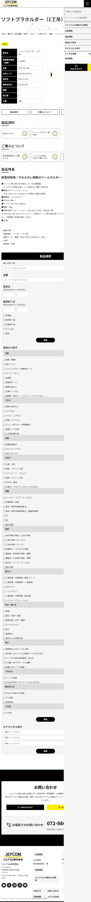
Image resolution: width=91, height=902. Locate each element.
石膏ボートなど (11, 392)
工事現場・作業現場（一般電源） (18, 583)
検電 (6, 611)
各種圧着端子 (10, 445)
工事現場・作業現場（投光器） (17, 596)
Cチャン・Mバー (11, 374)
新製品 (7, 316)
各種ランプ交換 (11, 429)
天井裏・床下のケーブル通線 (16, 663)
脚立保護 (8, 525)
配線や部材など (11, 407)
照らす (8, 572)
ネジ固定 (8, 698)
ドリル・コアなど (12, 416)
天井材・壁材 (10, 483)
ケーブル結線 (10, 678)
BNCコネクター (11, 454)
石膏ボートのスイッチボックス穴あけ (20, 487)
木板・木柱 (9, 465)
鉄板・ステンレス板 (13, 469)
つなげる (9, 671)
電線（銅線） (10, 360)
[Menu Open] (87, 3)
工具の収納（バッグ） (14, 545)
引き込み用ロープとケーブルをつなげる (21, 683)
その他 (8, 707)
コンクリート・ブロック (15, 474)
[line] (22, 890)
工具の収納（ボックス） (15, 540)
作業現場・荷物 (11, 502)
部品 (6, 334)
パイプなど (9, 411)
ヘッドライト (10, 592)
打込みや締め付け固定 (14, 693)
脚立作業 (8, 567)
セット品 (8, 329)
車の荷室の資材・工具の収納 (16, 536)
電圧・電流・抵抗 (12, 616)
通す (7, 643)
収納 (7, 529)
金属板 (7, 378)
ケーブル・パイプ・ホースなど (17, 498)
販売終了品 (9, 320)
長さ (6, 630)
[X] (8, 890)
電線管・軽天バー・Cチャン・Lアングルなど (23, 396)
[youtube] (3, 890)
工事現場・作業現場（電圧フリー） (19, 578)
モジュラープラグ (12, 449)
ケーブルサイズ (11, 625)
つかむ (8, 400)
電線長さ (8, 634)
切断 (7, 353)
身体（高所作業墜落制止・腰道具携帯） (21, 511)
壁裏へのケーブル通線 (14, 667)
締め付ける (10, 687)
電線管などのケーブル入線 (15, 649)
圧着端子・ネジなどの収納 (15, 549)
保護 (7, 491)
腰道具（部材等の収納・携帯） (17, 554)
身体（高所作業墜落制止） (15, 507)
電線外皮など (10, 387)
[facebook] (18, 890)
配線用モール (10, 383)
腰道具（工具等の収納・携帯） (17, 558)
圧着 (7, 438)
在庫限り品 (9, 325)
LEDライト (9, 587)
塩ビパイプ (9, 365)
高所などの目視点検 (13, 639)
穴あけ (8, 458)
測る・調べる (10, 605)
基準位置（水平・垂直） (15, 620)
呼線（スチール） (12, 420)
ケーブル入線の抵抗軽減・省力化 (18, 658)
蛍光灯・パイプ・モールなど (16, 563)
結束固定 (8, 702)
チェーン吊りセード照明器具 (16, 425)
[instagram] (13, 890)
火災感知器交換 (11, 434)
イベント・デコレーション (15, 601)
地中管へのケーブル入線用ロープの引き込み (23, 654)
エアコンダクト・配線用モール (17, 369)
